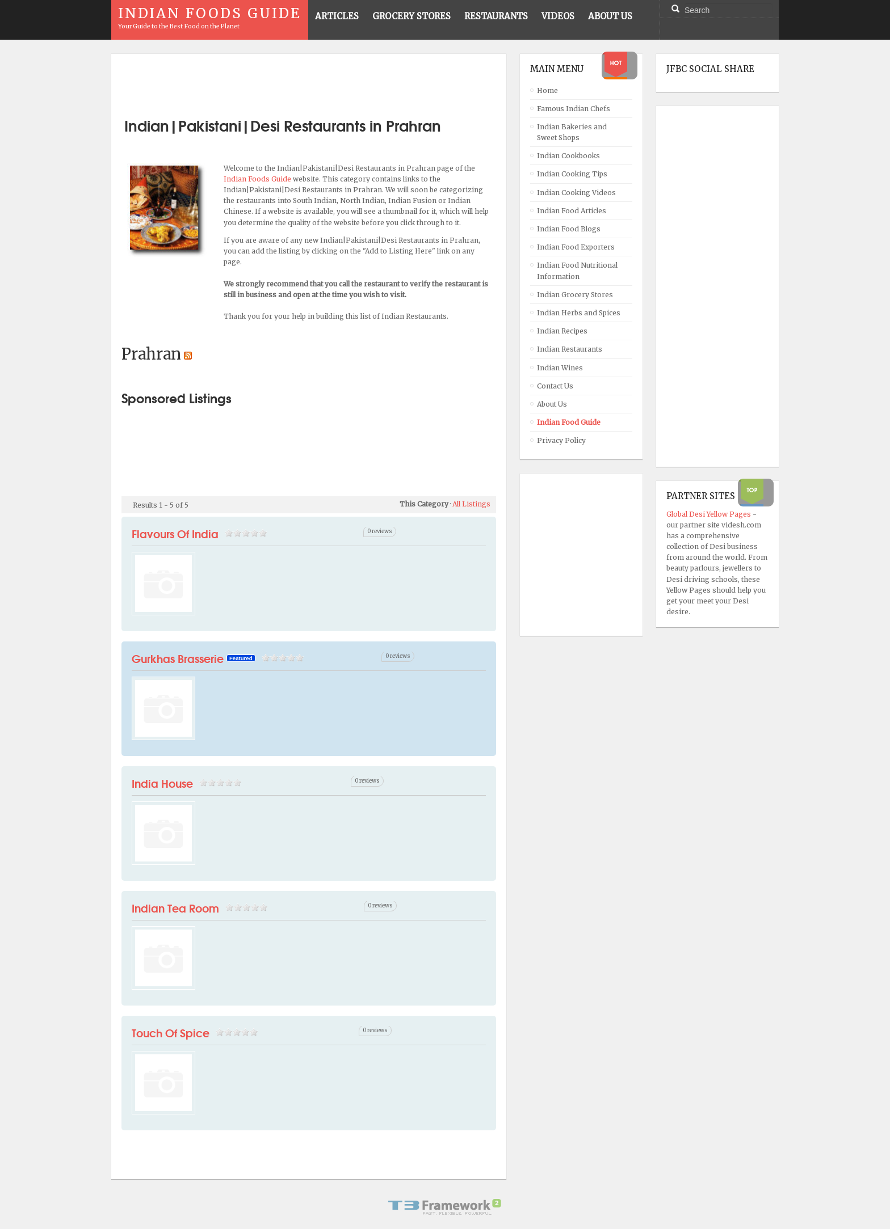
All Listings (471, 504)
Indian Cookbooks (568, 155)
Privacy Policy (561, 440)
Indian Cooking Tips (572, 174)
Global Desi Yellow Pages (709, 514)
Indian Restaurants (569, 349)
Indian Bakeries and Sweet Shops (572, 132)
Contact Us (555, 386)
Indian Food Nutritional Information (577, 270)
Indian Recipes (562, 331)
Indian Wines (560, 368)
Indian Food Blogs (569, 229)
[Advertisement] (309, 81)
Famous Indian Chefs (573, 108)
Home (547, 90)
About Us (552, 404)
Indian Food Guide (569, 422)
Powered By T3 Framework (445, 1207)
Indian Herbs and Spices (578, 313)
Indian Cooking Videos (576, 192)
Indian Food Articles (571, 210)
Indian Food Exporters (576, 247)
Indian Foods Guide (258, 179)
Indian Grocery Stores (575, 294)
